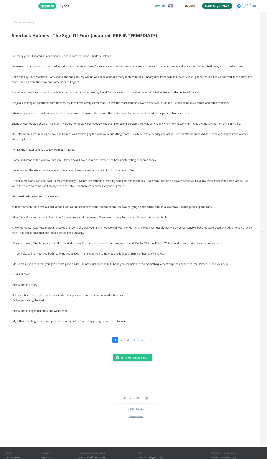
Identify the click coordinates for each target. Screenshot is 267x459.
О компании (13, 457)
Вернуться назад (23, 22)
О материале (136, 416)
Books (140, 408)
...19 (140, 339)
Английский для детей (150, 457)
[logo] (19, 6)
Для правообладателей (92, 457)
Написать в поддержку (223, 457)
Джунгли (46, 457)
